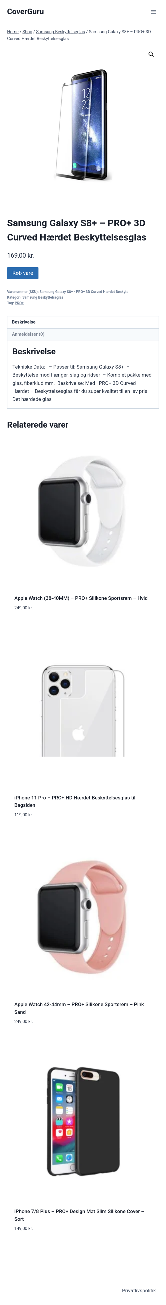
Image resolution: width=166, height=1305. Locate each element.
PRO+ (19, 303)
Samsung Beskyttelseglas (42, 297)
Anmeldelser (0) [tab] (28, 334)
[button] (151, 54)
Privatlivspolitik (139, 1290)
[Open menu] (153, 11)
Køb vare (22, 273)
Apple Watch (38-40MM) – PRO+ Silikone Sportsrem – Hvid (81, 598)
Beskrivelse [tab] (24, 322)
